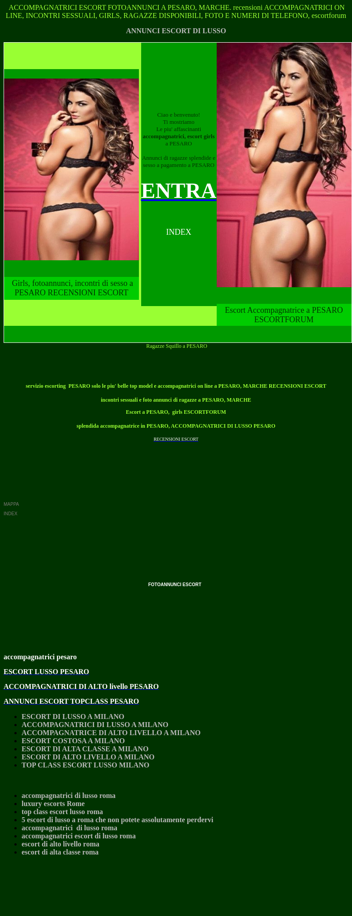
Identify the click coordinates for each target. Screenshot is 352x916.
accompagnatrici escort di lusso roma (79, 836)
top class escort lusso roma (62, 811)
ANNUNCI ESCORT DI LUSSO (176, 31)
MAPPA (11, 504)
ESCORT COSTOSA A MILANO (73, 741)
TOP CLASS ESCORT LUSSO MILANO (85, 765)
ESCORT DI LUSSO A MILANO (73, 716)
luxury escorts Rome (53, 803)
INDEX (11, 513)
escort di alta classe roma (60, 852)
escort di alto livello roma (60, 844)
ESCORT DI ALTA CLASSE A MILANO (85, 749)
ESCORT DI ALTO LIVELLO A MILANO (88, 757)
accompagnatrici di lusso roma (69, 795)
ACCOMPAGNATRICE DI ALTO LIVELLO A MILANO (111, 732)
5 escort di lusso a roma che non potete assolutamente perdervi (117, 820)
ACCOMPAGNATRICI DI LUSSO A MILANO (95, 724)
